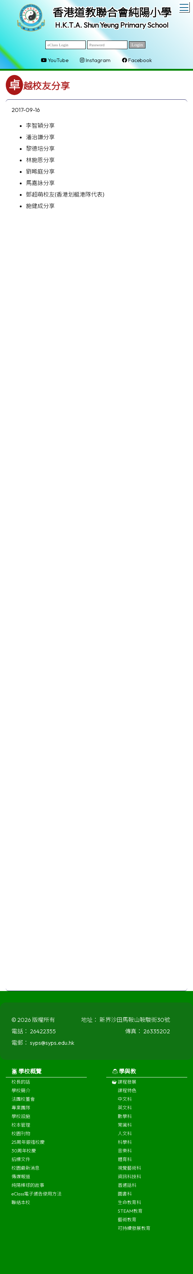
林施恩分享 (40, 160)
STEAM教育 (130, 1214)
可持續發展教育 (134, 1232)
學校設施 (21, 1120)
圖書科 (125, 1197)
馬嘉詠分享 (40, 183)
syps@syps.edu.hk (52, 1046)
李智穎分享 (40, 125)
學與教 (124, 1075)
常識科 (125, 1128)
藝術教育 (127, 1223)
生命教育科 (129, 1206)
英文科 (125, 1111)
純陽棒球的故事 (28, 1189)
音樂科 (125, 1154)
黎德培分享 (40, 148)
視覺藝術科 (129, 1171)
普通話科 (127, 1189)
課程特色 (127, 1094)
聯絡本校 (21, 1206)
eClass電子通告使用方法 (37, 1197)
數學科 (125, 1120)
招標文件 (21, 1163)
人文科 (125, 1137)
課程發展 (124, 1085)
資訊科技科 (129, 1180)
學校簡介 (21, 1094)
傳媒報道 (21, 1180)
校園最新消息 (26, 1171)
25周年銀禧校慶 (28, 1145)
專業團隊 (21, 1111)
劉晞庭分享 (40, 171)
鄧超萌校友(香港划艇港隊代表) (65, 194)
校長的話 (21, 1085)
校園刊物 (21, 1137)
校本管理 (21, 1128)
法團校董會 (23, 1102)
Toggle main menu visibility (184, 6)
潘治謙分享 (40, 137)
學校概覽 (26, 1075)
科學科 (125, 1145)
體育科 (125, 1163)
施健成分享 (40, 205)
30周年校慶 (24, 1154)
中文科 (125, 1102)
